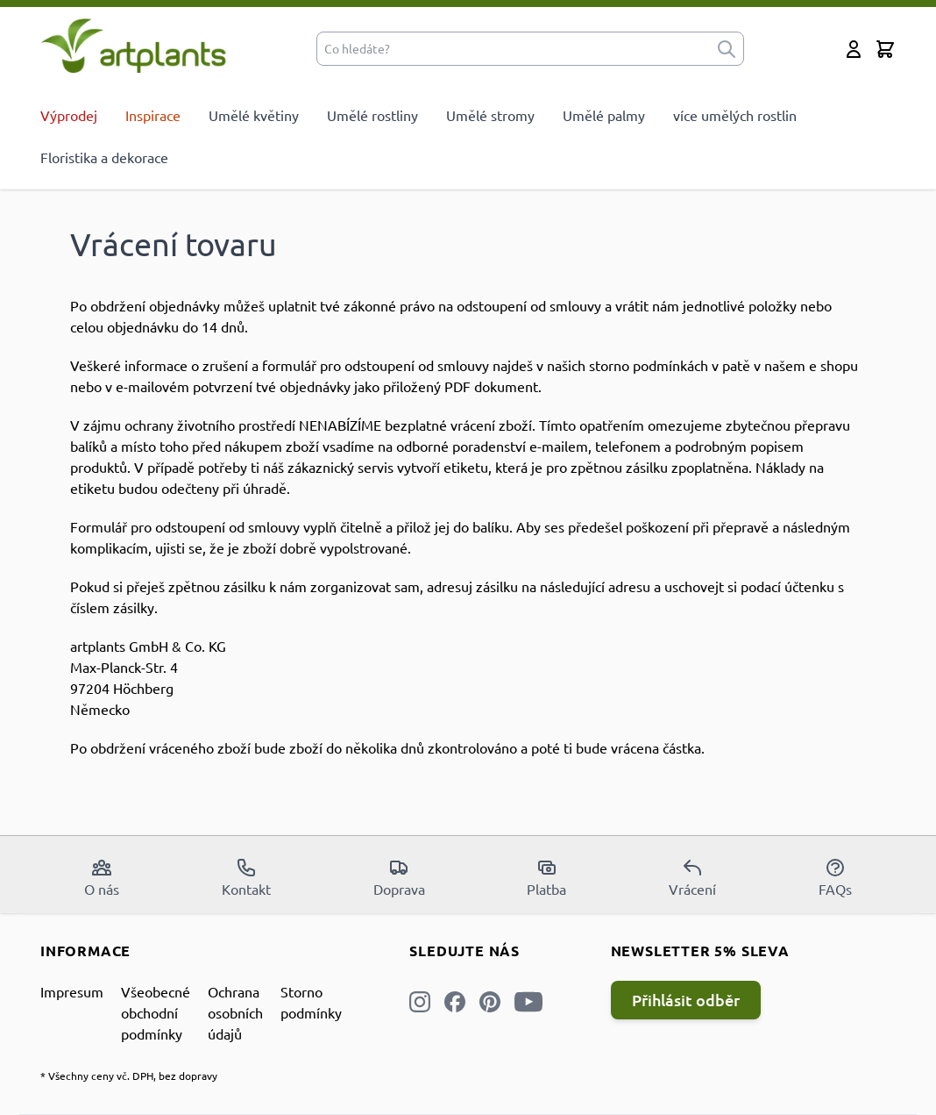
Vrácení (692, 877)
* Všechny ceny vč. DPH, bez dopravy (128, 1076)
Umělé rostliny (372, 115)
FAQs (835, 877)
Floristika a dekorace (104, 157)
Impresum (71, 991)
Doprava (399, 877)
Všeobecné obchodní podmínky (155, 1012)
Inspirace (153, 115)
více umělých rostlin (735, 115)
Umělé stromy (490, 115)
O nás (101, 877)
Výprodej (68, 115)
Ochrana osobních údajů (235, 1012)
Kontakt (246, 877)
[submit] (726, 49)
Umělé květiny (254, 115)
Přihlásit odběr (686, 1000)
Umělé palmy (604, 115)
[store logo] (133, 45)
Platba (546, 877)
